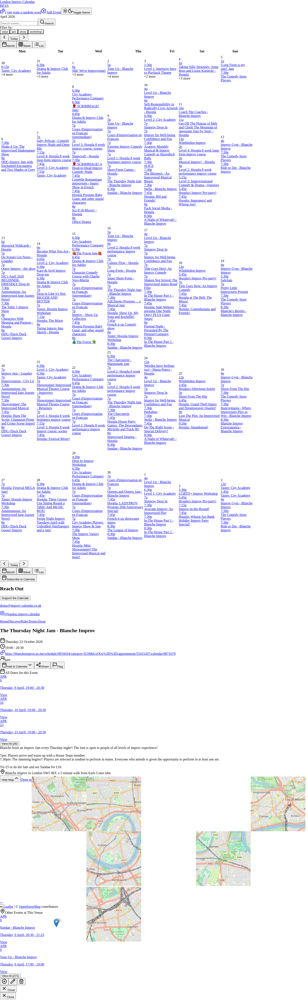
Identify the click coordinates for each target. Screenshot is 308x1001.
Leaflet (6, 906)
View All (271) (10, 975)
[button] (56, 923)
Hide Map (10, 778)
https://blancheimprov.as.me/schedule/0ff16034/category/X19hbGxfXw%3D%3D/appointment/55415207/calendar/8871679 (88, 654)
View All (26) (10, 743)
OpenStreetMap (30, 906)
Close (8, 989)
